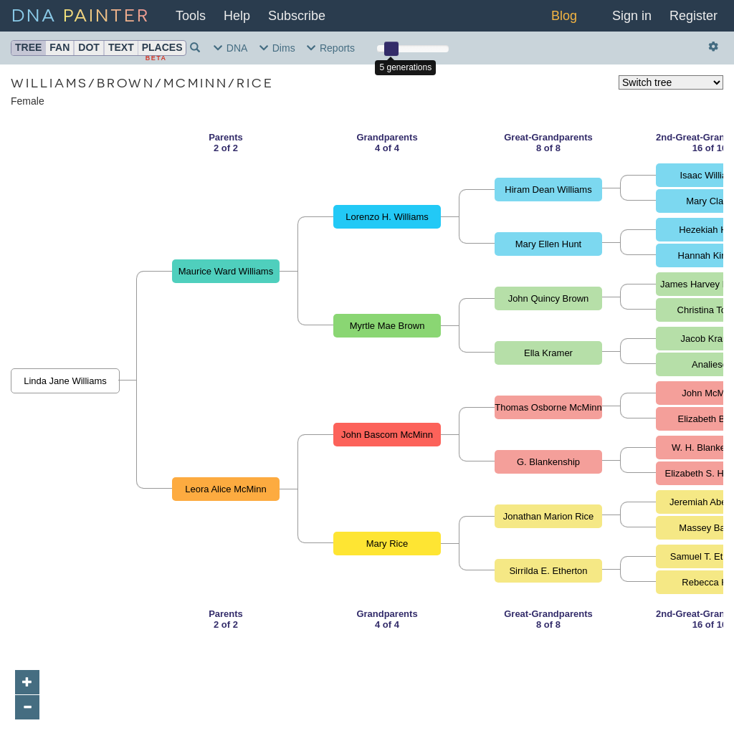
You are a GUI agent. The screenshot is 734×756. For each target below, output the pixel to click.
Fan (59, 47)
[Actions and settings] (714, 46)
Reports (331, 48)
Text (121, 47)
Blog (564, 16)
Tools (191, 16)
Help (237, 16)
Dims (277, 48)
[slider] (391, 49)
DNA (80, 13)
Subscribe (296, 16)
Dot (89, 47)
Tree (28, 47)
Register (693, 16)
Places (162, 47)
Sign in (632, 16)
